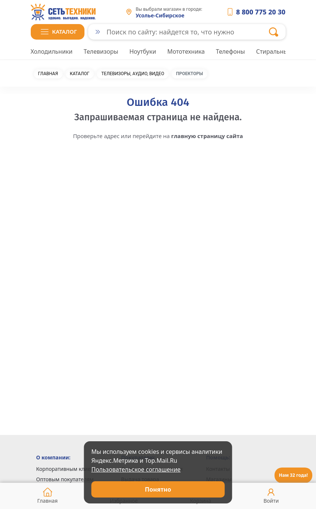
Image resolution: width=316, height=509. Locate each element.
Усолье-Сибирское (160, 15)
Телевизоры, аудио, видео (132, 73)
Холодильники (52, 51)
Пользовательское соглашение (136, 469)
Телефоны (230, 51)
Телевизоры (101, 51)
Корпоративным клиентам (69, 468)
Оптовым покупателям (65, 479)
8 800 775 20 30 (260, 12)
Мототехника (185, 51)
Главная (48, 73)
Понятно (158, 489)
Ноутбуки (142, 51)
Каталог (80, 73)
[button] (57, 32)
